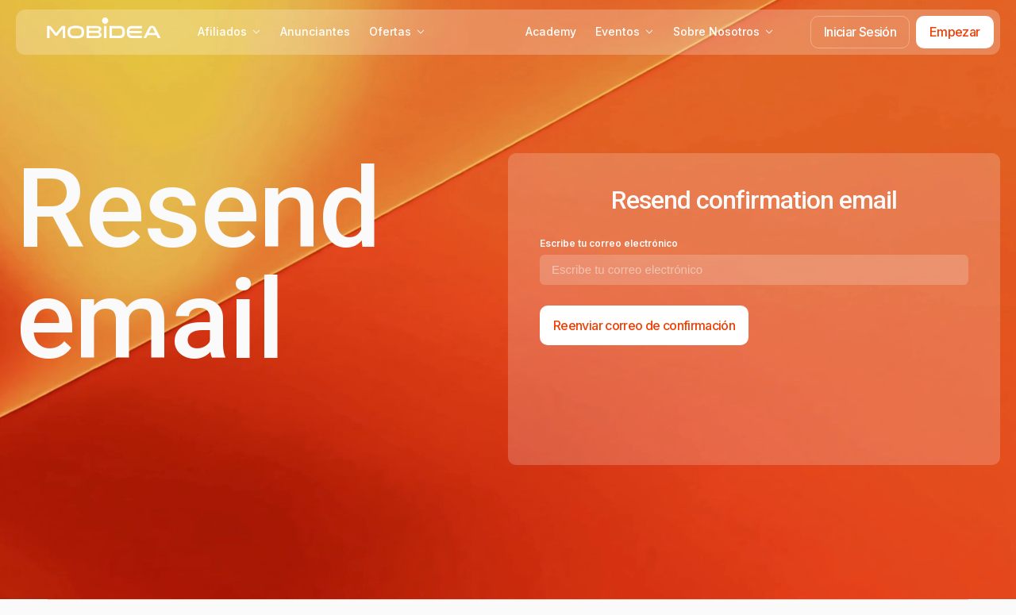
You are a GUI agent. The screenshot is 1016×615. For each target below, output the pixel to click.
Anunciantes (315, 31)
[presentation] (660, 402)
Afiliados (229, 31)
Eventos (624, 31)
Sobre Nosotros (723, 31)
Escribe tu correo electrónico (609, 243)
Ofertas (397, 31)
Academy (550, 31)
